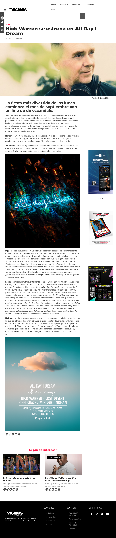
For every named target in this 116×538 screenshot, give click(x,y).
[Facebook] (10, 434)
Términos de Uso (75, 519)
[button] (98, 198)
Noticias (64, 4)
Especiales (77, 4)
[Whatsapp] (7, 434)
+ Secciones (50, 521)
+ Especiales (50, 517)
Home (53, 4)
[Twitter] (13, 434)
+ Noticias (50, 513)
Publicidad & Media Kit (73, 514)
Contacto (72, 529)
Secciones (91, 4)
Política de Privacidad (73, 524)
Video (54, 9)
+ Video (49, 525)
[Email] (16, 434)
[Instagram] (19, 434)
